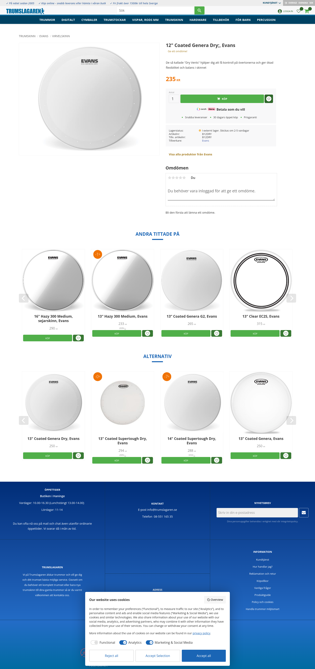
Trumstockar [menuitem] (115, 23)
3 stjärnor (177, 177)
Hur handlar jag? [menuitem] (262, 566)
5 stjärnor (184, 177)
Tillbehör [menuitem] (221, 23)
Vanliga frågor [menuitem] (262, 588)
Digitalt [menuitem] (68, 23)
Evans (205, 140)
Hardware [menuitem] (198, 23)
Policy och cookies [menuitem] (262, 602)
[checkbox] (102, 642)
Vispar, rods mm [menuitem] (145, 23)
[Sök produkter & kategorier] (155, 12)
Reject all (111, 656)
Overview (215, 600)
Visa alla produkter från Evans (190, 154)
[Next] (291, 298)
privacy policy (201, 633)
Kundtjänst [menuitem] (270, 2)
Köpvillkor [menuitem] (263, 581)
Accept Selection (158, 656)
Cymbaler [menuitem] (89, 23)
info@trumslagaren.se (162, 510)
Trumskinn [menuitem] (174, 23)
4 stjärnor (180, 177)
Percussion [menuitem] (266, 23)
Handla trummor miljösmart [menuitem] (262, 609)
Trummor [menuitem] (47, 23)
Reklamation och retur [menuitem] (262, 573)
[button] (298, 13)
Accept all (204, 656)
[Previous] (24, 298)
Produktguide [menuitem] (263, 595)
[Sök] (199, 12)
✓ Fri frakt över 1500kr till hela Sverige (134, 3)
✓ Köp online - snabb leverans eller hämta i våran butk (72, 3)
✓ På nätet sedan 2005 (20, 3)
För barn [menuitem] (243, 23)
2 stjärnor (173, 177)
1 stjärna (169, 177)
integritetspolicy (289, 521)
